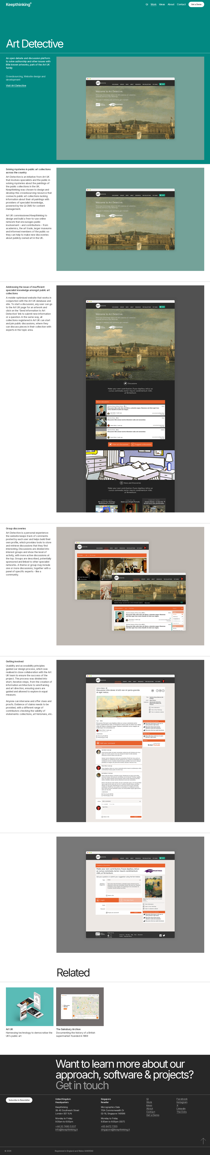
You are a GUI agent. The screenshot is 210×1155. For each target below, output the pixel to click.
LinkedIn (181, 1108)
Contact (181, 4)
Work (153, 4)
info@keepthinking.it (66, 1129)
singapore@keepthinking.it (115, 1129)
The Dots (182, 1111)
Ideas (162, 4)
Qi (147, 4)
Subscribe (19, 1100)
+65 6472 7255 (109, 1126)
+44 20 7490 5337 (65, 1126)
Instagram (182, 1102)
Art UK (46, 64)
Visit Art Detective (16, 85)
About (171, 4)
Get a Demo (196, 4)
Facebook (182, 1099)
